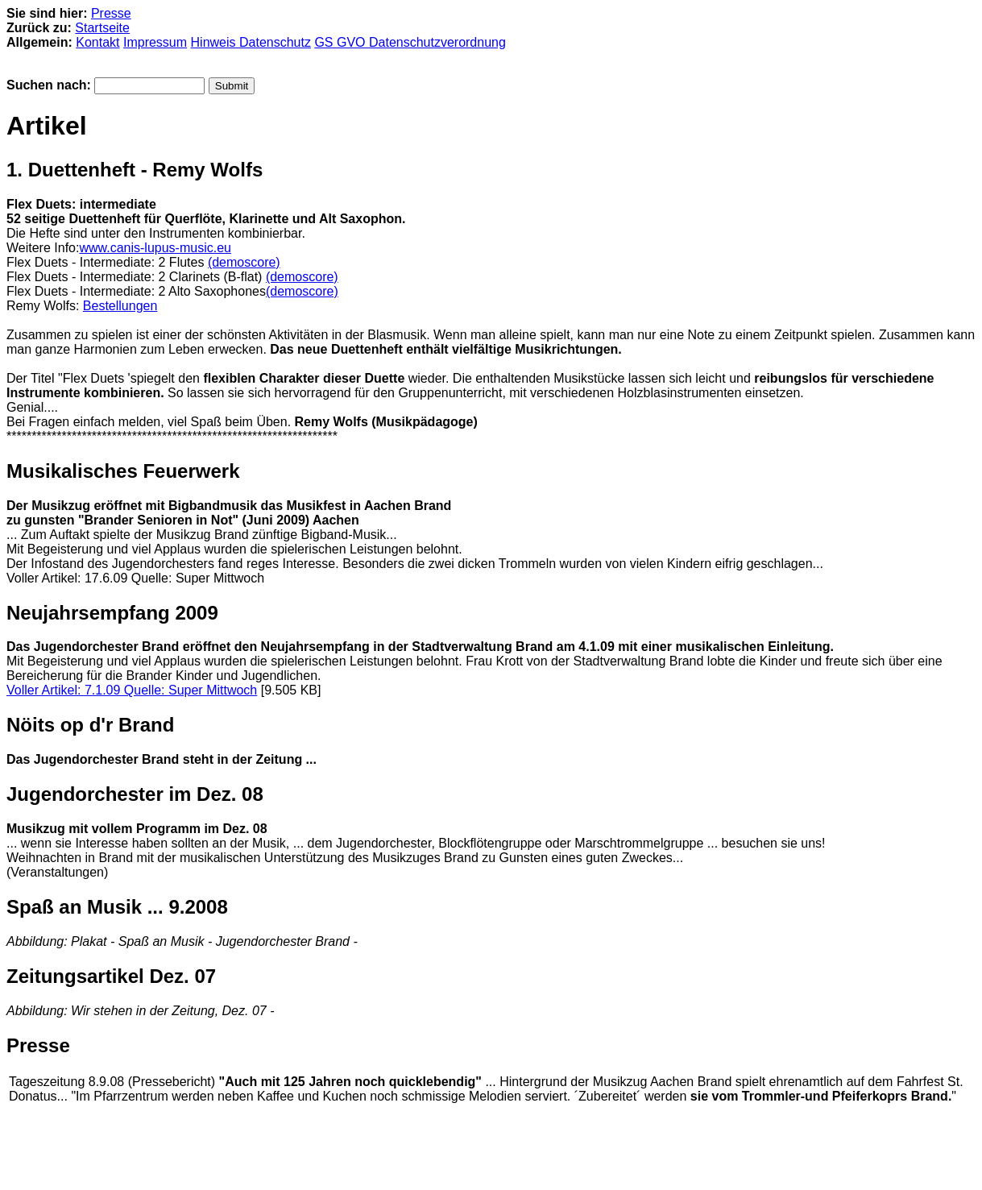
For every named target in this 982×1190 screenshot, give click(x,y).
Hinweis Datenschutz (251, 42)
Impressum (155, 42)
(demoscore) (244, 262)
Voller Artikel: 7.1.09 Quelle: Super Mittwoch (131, 690)
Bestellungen (120, 306)
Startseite (102, 28)
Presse (111, 13)
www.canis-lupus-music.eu (155, 248)
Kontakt (97, 42)
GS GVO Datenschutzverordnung (409, 42)
